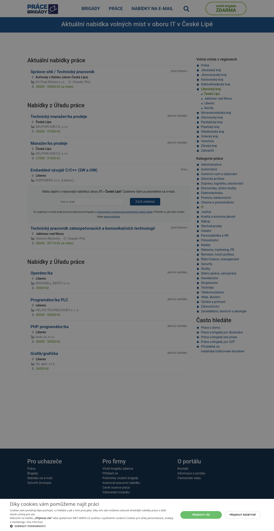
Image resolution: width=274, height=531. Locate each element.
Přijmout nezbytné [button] (243, 514)
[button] (92, 526)
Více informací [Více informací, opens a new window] (35, 522)
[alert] (137, 265)
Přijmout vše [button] (201, 514)
